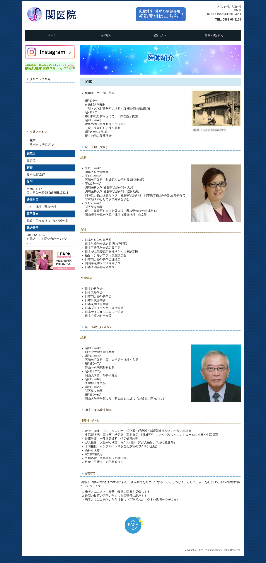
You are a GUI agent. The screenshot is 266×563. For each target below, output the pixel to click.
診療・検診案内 (214, 35)
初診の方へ (160, 35)
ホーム (52, 35)
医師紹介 (106, 35)
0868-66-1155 (232, 19)
